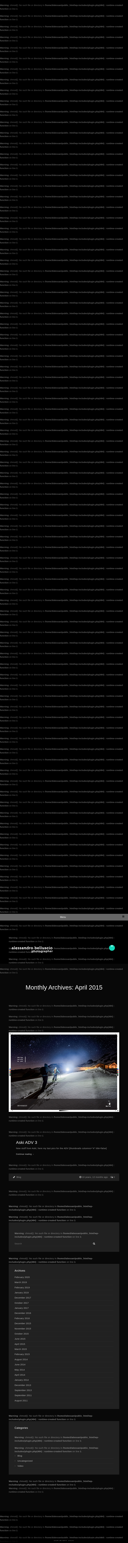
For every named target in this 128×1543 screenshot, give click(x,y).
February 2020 (22, 1277)
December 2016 (23, 1313)
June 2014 (20, 1364)
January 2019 (22, 1292)
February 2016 (22, 1318)
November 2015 (23, 1328)
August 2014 (21, 1359)
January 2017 (22, 1308)
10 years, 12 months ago (95, 1177)
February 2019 (22, 1287)
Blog (18, 1177)
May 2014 (20, 1369)
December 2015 (23, 1323)
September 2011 (23, 1395)
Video (20, 1466)
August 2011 (21, 1400)
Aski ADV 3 (26, 1142)
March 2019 (21, 1282)
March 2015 (21, 1349)
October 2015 (22, 1333)
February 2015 (22, 1354)
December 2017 (23, 1297)
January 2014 (22, 1380)
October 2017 (22, 1303)
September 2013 (23, 1390)
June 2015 (20, 1339)
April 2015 (20, 1344)
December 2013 (23, 1385)
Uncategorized (25, 1461)
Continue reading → (25, 1154)
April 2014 (20, 1375)
